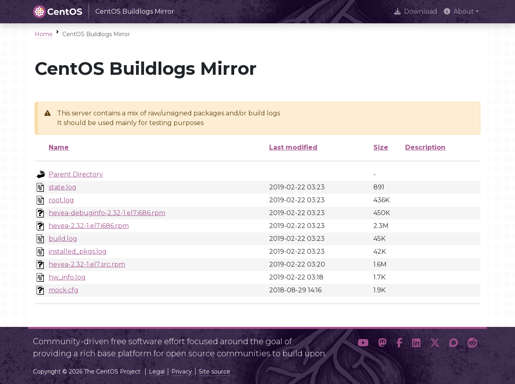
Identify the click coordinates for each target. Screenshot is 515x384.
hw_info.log (67, 277)
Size (380, 147)
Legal (157, 371)
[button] (363, 344)
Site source (214, 371)
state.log (62, 187)
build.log (63, 238)
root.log (61, 200)
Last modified (293, 147)
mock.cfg (63, 290)
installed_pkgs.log (78, 251)
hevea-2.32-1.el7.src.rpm (87, 264)
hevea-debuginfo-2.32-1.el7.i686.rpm (107, 213)
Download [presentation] (415, 11)
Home (44, 34)
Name (59, 147)
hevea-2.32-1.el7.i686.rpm (89, 226)
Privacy (181, 371)
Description (425, 147)
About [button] (459, 11)
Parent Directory (76, 174)
